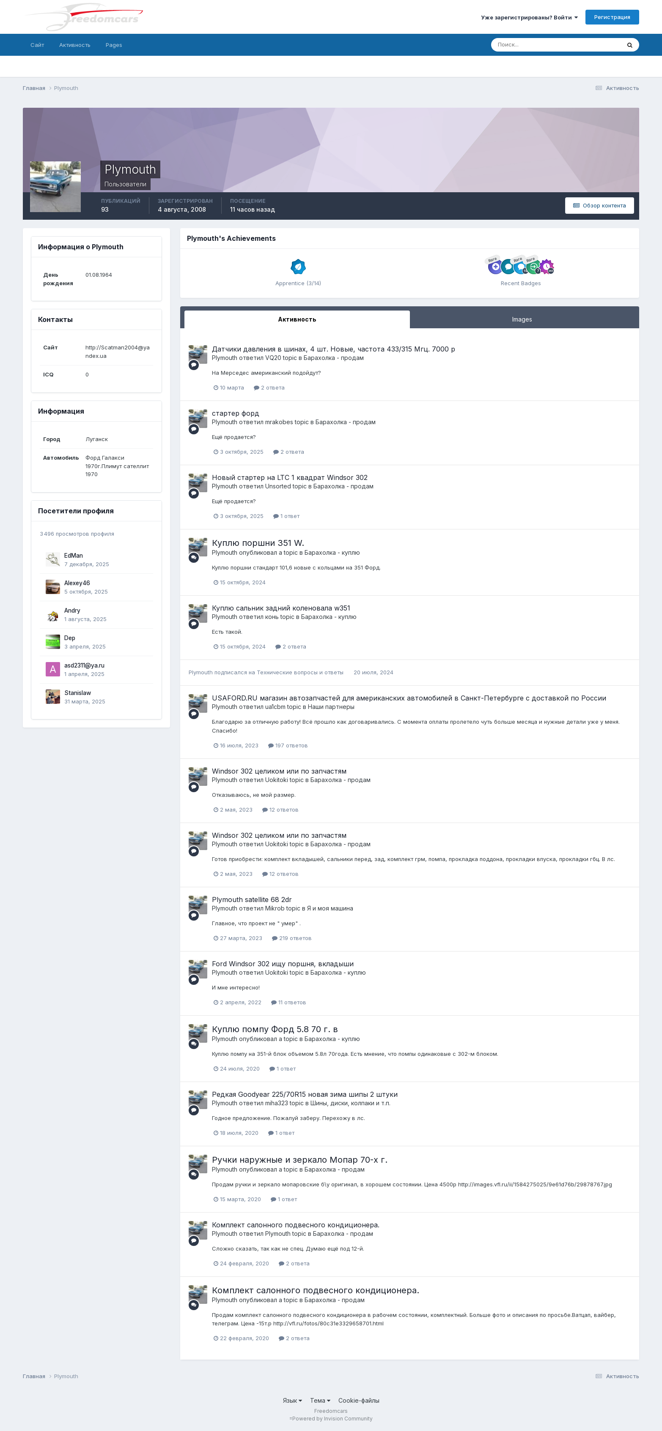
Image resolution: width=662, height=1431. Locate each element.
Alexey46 (77, 583)
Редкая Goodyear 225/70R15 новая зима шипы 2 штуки (305, 1094)
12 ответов (280, 809)
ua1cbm (275, 706)
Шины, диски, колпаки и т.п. (350, 1103)
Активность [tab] (297, 319)
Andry (72, 610)
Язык (292, 1400)
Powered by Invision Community (332, 1418)
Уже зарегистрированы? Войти (529, 17)
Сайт (37, 44)
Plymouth (224, 357)
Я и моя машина (330, 908)
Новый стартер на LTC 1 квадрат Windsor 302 (290, 477)
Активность (75, 44)
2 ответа (269, 387)
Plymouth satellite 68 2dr (252, 899)
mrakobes (279, 421)
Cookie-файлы (358, 1400)
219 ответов (292, 938)
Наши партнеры (331, 706)
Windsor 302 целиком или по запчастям (279, 771)
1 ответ (286, 515)
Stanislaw (77, 693)
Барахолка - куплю (332, 552)
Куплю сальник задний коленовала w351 (281, 608)
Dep (69, 638)
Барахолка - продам (334, 357)
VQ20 (273, 357)
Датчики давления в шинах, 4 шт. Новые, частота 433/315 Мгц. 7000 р (333, 349)
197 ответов (288, 745)
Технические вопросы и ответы (301, 672)
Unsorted (278, 486)
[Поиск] (519, 45)
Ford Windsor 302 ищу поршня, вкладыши (283, 963)
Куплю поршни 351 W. (258, 543)
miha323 (276, 1103)
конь (272, 616)
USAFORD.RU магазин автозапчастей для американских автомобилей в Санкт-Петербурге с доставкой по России (409, 698)
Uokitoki (276, 779)
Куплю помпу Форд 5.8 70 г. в (275, 1029)
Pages (114, 44)
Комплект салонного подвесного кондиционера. (295, 1225)
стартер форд (235, 413)
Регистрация (612, 17)
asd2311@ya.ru (84, 665)
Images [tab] (522, 319)
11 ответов (288, 1002)
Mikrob (275, 908)
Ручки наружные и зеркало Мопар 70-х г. (299, 1160)
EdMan (73, 555)
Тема (320, 1400)
